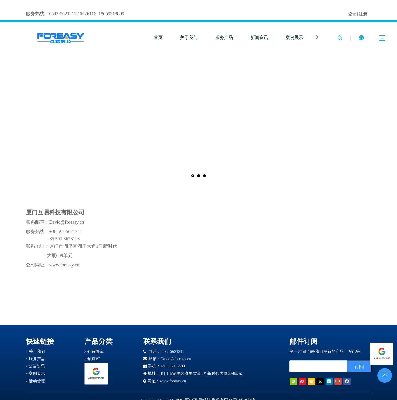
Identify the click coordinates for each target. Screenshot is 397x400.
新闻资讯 (259, 37)
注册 (363, 14)
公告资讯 (37, 366)
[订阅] (359, 366)
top (384, 375)
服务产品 (224, 37)
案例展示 (294, 37)
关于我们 (189, 37)
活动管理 (37, 381)
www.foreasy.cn (173, 381)
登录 (352, 14)
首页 (158, 37)
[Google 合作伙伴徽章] (96, 374)
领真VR (94, 359)
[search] (325, 366)
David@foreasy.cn (176, 359)
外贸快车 (95, 351)
